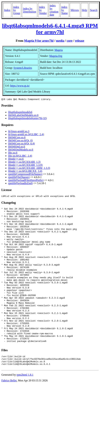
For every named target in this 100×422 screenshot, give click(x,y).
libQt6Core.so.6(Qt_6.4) (21, 144)
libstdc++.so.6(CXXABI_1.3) (24, 162)
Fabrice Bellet (9, 411)
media (60, 40)
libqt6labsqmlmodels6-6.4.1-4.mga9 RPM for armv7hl (50, 29)
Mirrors (75, 10)
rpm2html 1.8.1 (25, 405)
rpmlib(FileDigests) (18, 177)
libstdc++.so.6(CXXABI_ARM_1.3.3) (29, 168)
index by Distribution (29, 10)
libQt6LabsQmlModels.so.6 (23, 115)
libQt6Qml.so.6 (16, 147)
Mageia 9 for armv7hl (39, 40)
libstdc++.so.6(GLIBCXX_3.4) (25, 171)
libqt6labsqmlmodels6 (20, 112)
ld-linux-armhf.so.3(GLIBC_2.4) (26, 134)
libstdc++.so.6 (16, 159)
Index (7, 10)
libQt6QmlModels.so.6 (20, 150)
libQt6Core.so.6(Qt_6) (20, 141)
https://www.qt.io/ (20, 85)
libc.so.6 (12, 153)
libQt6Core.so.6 (16, 137)
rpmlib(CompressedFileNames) (25, 174)
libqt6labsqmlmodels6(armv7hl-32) (27, 118)
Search (93, 10)
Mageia (59, 50)
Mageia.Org (55, 55)
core (70, 40)
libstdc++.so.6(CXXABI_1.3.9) (25, 165)
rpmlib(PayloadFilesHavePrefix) (26, 180)
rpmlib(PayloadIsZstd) (20, 183)
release (79, 40)
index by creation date (54, 10)
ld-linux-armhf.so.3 (18, 131)
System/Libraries (22, 67)
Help (84, 10)
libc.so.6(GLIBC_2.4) (20, 156)
